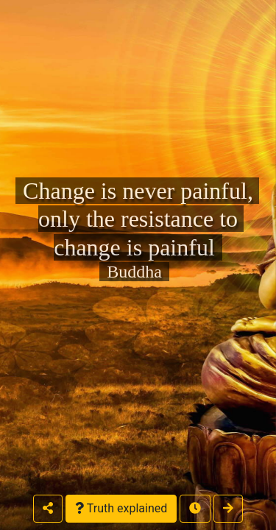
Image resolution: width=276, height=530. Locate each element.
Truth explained (121, 508)
